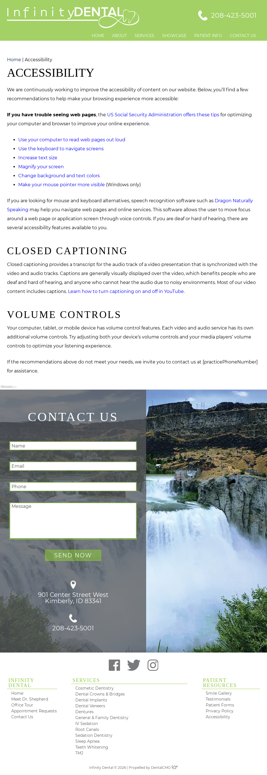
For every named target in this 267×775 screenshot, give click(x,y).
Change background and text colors (59, 175)
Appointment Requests (34, 710)
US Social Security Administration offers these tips (163, 114)
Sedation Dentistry (93, 735)
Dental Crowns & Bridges (100, 694)
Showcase (174, 35)
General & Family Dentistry (101, 717)
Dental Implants (91, 700)
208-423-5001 (73, 622)
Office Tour (22, 705)
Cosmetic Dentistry (94, 688)
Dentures (84, 711)
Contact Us (243, 35)
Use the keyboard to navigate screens (61, 148)
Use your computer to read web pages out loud (71, 139)
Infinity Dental (21, 683)
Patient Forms (220, 705)
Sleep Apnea (87, 741)
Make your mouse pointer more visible (61, 184)
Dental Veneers (90, 705)
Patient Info (208, 35)
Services (144, 35)
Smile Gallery (219, 693)
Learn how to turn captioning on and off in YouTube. (126, 291)
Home (98, 35)
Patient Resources (220, 683)
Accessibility (218, 716)
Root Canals (87, 729)
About (119, 35)
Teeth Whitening (91, 747)
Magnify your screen (41, 166)
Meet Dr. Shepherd (29, 699)
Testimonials (218, 699)
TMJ (79, 753)
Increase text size (37, 157)
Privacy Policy (220, 710)
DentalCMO (164, 767)
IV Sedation (86, 723)
